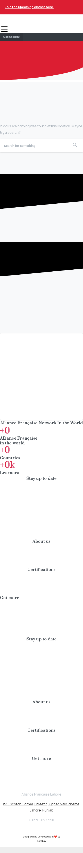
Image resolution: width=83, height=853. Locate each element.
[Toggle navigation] (4, 29)
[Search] (34, 145)
